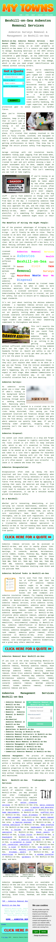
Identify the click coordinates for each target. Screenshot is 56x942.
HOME (21, 15)
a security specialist (30, 840)
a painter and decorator (42, 807)
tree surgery (44, 847)
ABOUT (33, 15)
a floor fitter (25, 835)
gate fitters (28, 820)
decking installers (28, 849)
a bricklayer (43, 837)
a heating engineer (22, 822)
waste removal (47, 817)
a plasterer (28, 810)
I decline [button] (43, 931)
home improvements (10, 812)
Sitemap (3, 924)
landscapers (36, 827)
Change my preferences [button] (41, 935)
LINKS (27, 15)
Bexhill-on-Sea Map (11, 905)
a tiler (12, 847)
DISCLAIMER (49, 15)
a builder (16, 830)
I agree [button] (36, 931)
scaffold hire (47, 812)
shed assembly (13, 817)
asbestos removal (10, 688)
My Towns (5, 937)
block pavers (43, 832)
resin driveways (30, 815)
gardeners (26, 857)
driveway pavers (17, 852)
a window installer (44, 854)
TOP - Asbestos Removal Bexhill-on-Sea (20, 901)
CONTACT (40, 15)
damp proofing (47, 825)
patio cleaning (47, 805)
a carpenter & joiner (21, 842)
